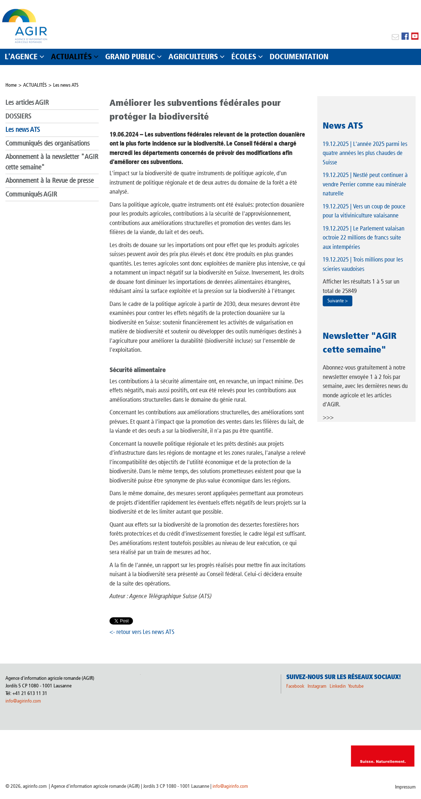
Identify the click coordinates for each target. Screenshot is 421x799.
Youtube (356, 686)
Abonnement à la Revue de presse (49, 180)
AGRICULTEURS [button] (193, 56)
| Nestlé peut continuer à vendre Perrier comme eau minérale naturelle (365, 184)
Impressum (405, 787)
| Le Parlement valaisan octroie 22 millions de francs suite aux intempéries (363, 237)
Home (11, 85)
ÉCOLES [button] (243, 56)
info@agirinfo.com (23, 701)
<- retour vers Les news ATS (142, 631)
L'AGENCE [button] (21, 56)
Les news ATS (65, 85)
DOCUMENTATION (299, 56)
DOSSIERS (18, 116)
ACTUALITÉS (35, 85)
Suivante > (337, 301)
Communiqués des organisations (47, 143)
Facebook (295, 686)
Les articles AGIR (27, 102)
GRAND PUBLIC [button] (130, 56)
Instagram (317, 686)
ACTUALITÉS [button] (71, 56)
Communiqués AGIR (31, 194)
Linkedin (338, 686)
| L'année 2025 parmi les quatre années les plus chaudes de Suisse (365, 153)
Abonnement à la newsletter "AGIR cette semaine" (51, 161)
